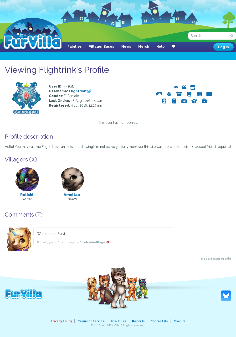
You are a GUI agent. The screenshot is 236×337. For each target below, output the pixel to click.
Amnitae (72, 194)
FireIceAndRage (95, 242)
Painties (74, 46)
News (126, 46)
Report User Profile (216, 258)
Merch (143, 46)
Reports (138, 321)
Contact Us (159, 321)
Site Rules (118, 321)
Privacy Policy (61, 321)
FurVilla (32, 34)
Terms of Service (91, 321)
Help (160, 46)
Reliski (26, 194)
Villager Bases (101, 46)
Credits (179, 321)
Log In (223, 47)
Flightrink (80, 91)
